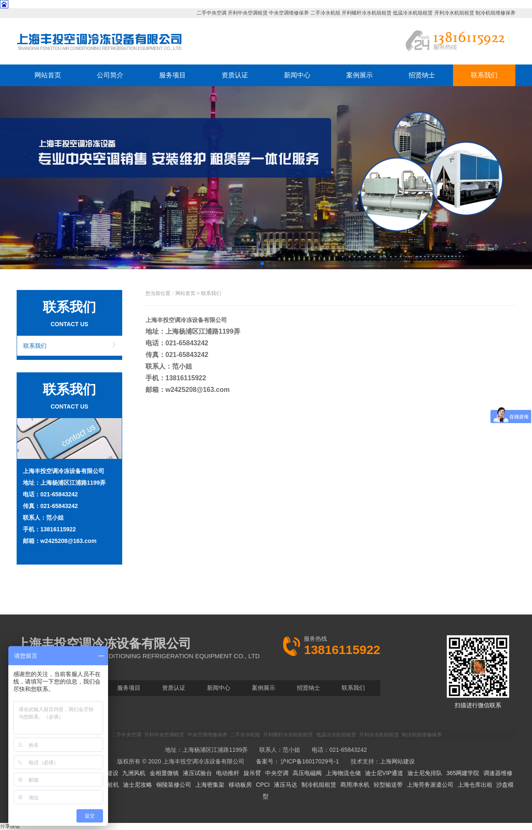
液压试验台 (197, 773)
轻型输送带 (388, 784)
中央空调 (276, 773)
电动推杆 (227, 773)
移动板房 (240, 784)
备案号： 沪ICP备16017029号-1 (297, 761)
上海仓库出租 (475, 784)
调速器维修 (497, 773)
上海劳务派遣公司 (430, 784)
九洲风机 (133, 773)
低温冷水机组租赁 (413, 13)
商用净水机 (354, 784)
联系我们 (484, 75)
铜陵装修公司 (173, 784)
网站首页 (47, 75)
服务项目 (172, 75)
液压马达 (285, 784)
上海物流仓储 (343, 773)
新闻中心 (297, 75)
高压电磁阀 (307, 773)
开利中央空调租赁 (248, 13)
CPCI (263, 784)
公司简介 (110, 75)
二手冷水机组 (325, 13)
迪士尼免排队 (424, 773)
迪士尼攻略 (137, 784)
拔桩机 (110, 784)
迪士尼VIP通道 (384, 773)
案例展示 (359, 75)
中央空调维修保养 (289, 13)
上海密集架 (209, 784)
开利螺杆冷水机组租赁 (367, 13)
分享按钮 (10, 826)
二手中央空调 (212, 13)
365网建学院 (462, 773)
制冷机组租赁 (318, 784)
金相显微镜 (164, 773)
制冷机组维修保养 (495, 13)
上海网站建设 (397, 761)
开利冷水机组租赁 (454, 13)
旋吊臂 (252, 773)
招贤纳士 (422, 75)
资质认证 (235, 75)
